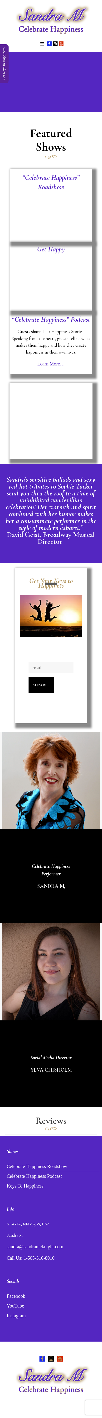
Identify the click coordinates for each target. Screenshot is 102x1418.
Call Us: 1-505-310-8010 (30, 1258)
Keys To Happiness (25, 1185)
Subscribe (41, 685)
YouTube (15, 1305)
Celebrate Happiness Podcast (34, 1176)
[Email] (51, 667)
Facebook (16, 1296)
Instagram (16, 1315)
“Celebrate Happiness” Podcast (51, 319)
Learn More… (51, 363)
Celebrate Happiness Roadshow (37, 1166)
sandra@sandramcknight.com (35, 1246)
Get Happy (51, 249)
